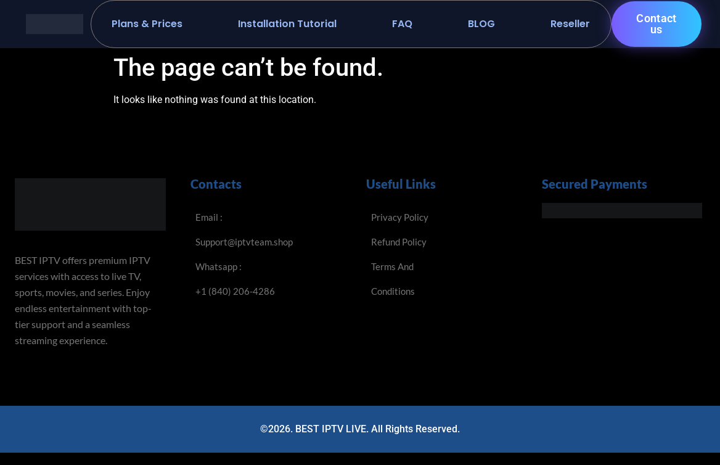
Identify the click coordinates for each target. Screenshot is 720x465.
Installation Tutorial (287, 24)
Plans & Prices (147, 24)
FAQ (402, 24)
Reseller (570, 24)
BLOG (481, 24)
